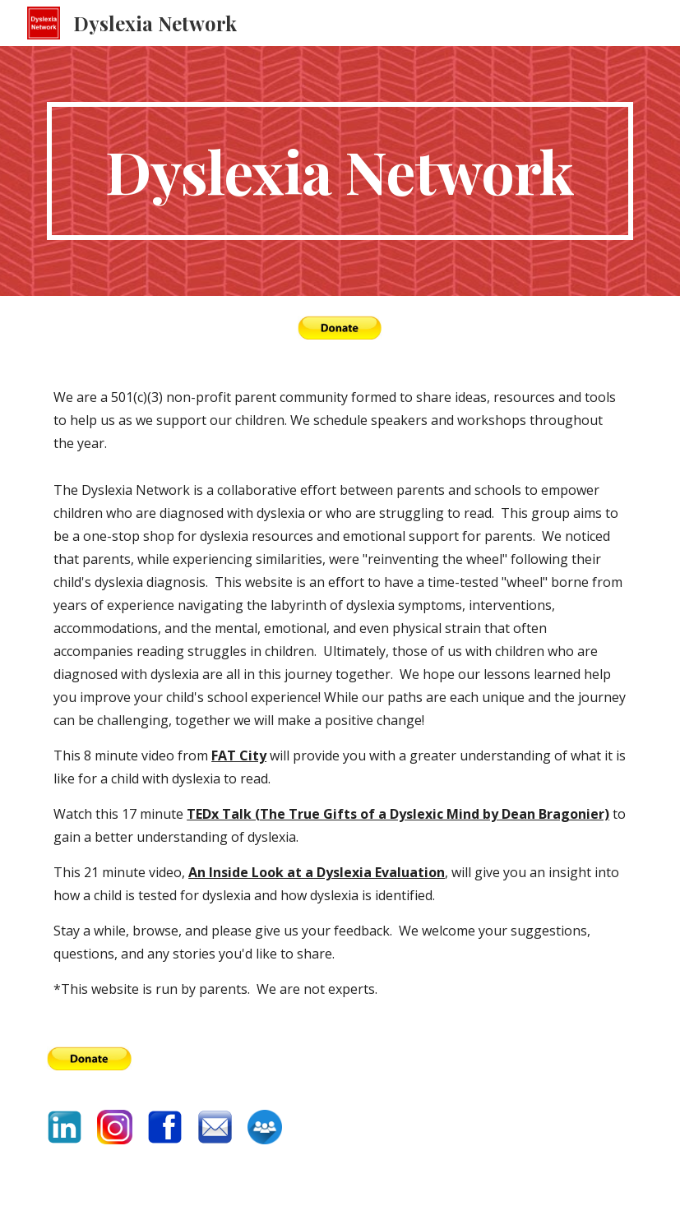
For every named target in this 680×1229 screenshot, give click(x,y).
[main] (340, 171)
